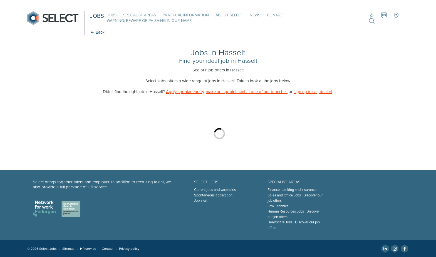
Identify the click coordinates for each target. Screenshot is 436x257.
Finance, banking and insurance (291, 190)
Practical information (186, 15)
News (255, 15)
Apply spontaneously (185, 91)
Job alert (200, 200)
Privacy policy (129, 249)
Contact (275, 15)
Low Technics (277, 206)
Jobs (112, 15)
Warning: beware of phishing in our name (149, 20)
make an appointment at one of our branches (247, 91)
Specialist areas (139, 15)
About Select (229, 15)
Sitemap (68, 249)
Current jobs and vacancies (215, 190)
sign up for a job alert (313, 91)
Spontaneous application (213, 195)
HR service (88, 249)
